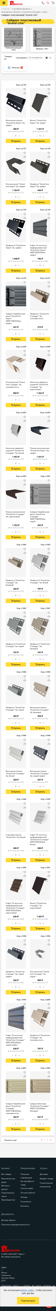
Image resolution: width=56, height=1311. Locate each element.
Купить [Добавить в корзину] (16, 141)
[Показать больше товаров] (10, 1140)
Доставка (44, 1174)
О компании (26, 1201)
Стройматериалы (21, 8)
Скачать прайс (27, 1188)
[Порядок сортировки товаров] (36, 58)
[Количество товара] (15, 135)
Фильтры (15, 67)
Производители (8, 1200)
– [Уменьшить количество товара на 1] (12, 135)
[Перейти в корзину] (53, 3)
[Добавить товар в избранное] (24, 89)
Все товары (6, 1174)
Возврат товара (46, 1178)
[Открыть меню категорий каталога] (4, 3)
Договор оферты (8, 1220)
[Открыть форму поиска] (48, 3)
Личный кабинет (28, 1192)
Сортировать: (30, 58)
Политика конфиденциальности (15, 1224)
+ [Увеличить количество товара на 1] (19, 135)
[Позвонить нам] (43, 3)
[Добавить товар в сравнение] (24, 93)
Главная (5, 8)
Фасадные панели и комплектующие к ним (24, 11)
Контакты (25, 1206)
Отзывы (24, 1197)
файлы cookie (27, 1290)
